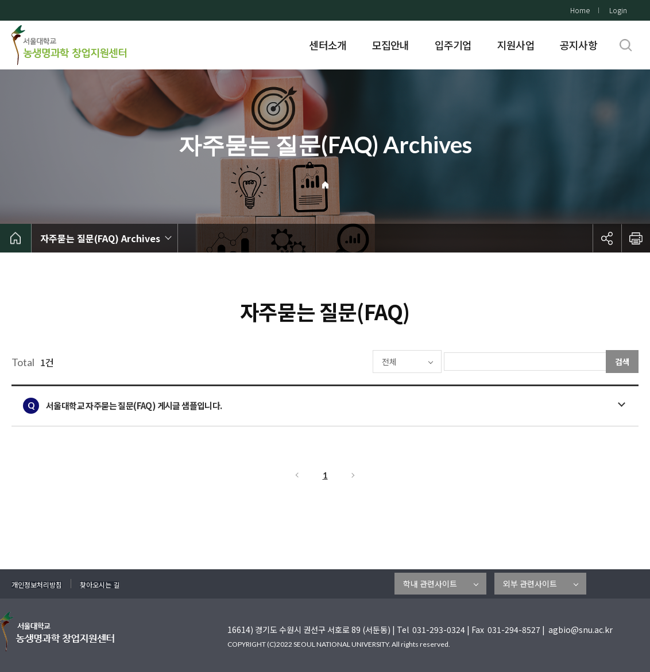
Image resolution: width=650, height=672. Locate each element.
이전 (296, 475)
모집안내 (390, 44)
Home (580, 10)
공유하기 (607, 238)
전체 (354, 361)
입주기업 (453, 44)
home (16, 238)
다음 (353, 475)
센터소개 (327, 44)
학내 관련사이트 (430, 583)
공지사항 (578, 44)
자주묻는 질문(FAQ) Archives (100, 238)
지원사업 (516, 44)
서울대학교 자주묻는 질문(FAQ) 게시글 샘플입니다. (134, 405)
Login (618, 10)
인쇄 (635, 238)
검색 (622, 361)
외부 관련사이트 (530, 583)
